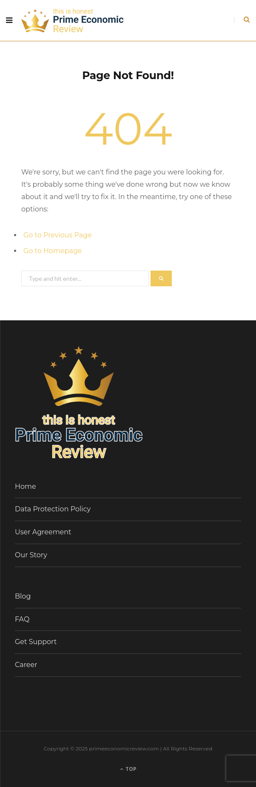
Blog (23, 596)
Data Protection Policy (53, 509)
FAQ (22, 619)
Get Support (36, 642)
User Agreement (43, 532)
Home (25, 486)
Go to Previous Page (57, 235)
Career (26, 665)
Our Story (31, 555)
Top (128, 769)
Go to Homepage (52, 251)
